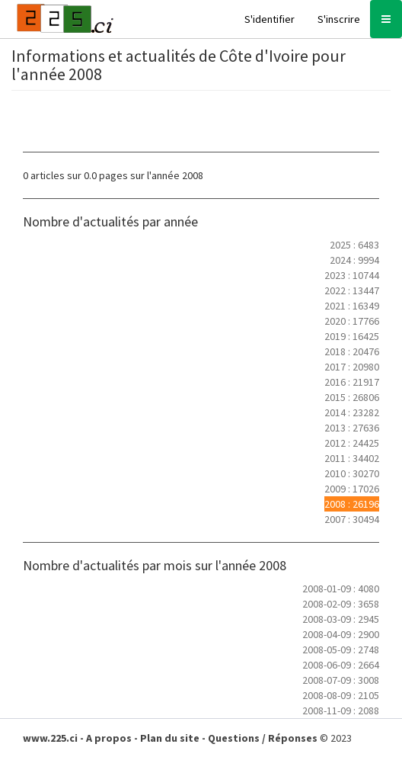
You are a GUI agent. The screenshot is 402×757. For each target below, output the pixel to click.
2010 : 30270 (351, 473)
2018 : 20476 (351, 351)
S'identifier (269, 19)
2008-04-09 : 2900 (340, 634)
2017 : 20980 (351, 367)
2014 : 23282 (351, 412)
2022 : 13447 (351, 290)
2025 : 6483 (354, 245)
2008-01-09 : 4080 (340, 588)
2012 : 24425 (351, 443)
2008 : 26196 (351, 504)
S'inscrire (338, 19)
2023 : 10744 (351, 275)
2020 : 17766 (351, 321)
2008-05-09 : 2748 (340, 649)
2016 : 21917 (351, 382)
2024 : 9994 (354, 260)
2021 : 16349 (351, 306)
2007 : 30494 (351, 519)
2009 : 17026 (351, 489)
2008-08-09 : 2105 (340, 695)
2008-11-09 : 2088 (340, 710)
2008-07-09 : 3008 (340, 680)
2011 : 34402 (351, 458)
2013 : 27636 (351, 428)
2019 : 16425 (351, 336)
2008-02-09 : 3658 (340, 604)
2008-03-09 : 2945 (340, 619)
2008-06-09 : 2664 (340, 665)
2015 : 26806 (351, 397)
